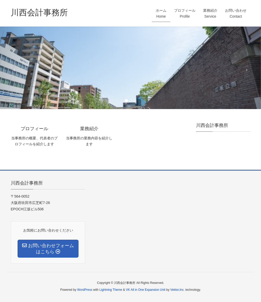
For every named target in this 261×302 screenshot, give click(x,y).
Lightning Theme (110, 290)
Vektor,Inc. (177, 290)
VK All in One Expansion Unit (145, 290)
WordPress (84, 290)
